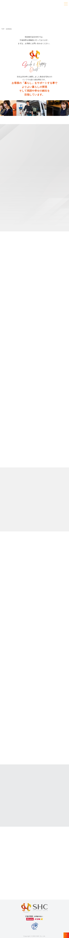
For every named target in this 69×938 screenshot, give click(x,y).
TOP (2, 29)
